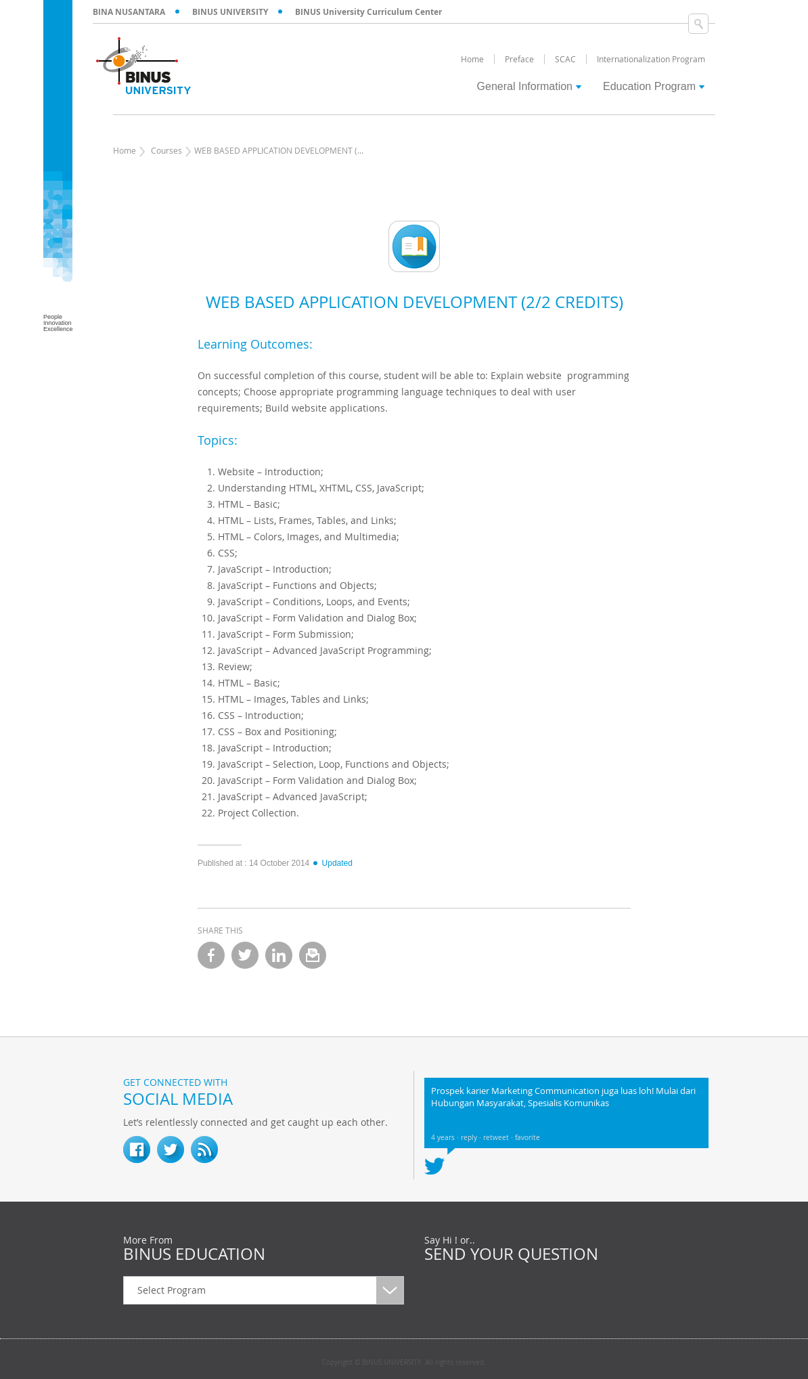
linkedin (278, 955)
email (312, 955)
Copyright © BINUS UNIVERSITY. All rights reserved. (404, 1362)
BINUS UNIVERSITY (230, 12)
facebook (211, 955)
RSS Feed (204, 1149)
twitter (245, 955)
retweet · (499, 1137)
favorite (527, 1137)
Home (124, 150)
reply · (472, 1137)
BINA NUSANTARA (129, 12)
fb (136, 1149)
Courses (166, 150)
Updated (332, 863)
